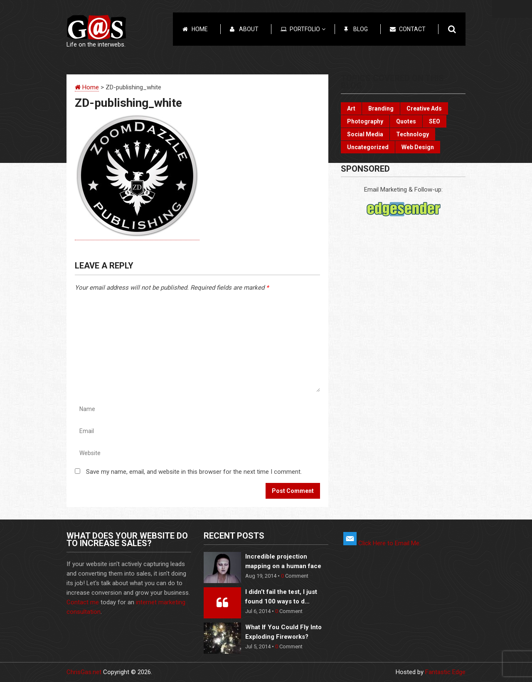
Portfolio (307, 29)
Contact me (82, 602)
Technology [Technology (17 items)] (412, 134)
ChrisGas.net (83, 672)
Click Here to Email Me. (382, 543)
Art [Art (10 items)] (351, 108)
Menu (512, 9)
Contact (412, 29)
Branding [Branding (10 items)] (381, 108)
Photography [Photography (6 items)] (365, 121)
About (249, 29)
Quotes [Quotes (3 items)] (406, 121)
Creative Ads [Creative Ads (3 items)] (424, 108)
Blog (360, 29)
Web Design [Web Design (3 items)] (417, 147)
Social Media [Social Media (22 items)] (365, 134)
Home (200, 29)
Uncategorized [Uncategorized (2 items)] (368, 147)
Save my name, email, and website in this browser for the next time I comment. (194, 471)
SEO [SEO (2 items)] (434, 121)
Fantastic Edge (445, 672)
